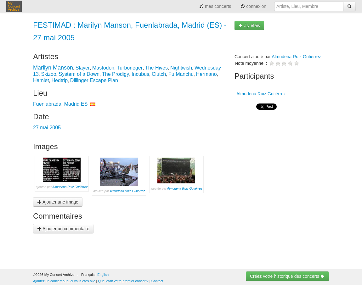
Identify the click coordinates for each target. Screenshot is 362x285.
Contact (157, 281)
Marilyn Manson (53, 67)
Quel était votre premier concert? (123, 281)
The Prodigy (115, 74)
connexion (253, 6)
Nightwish (181, 67)
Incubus (140, 74)
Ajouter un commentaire (63, 228)
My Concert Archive (14, 6)
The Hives (156, 67)
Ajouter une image (57, 201)
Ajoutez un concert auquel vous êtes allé (64, 281)
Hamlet (41, 80)
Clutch (159, 74)
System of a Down (79, 74)
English (103, 275)
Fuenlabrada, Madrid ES (60, 104)
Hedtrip (59, 80)
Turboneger (130, 67)
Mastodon (103, 67)
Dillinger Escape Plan (94, 80)
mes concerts (215, 6)
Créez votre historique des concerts (287, 276)
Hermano (206, 74)
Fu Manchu (181, 74)
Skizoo (48, 74)
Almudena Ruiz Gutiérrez (70, 187)
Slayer (83, 67)
